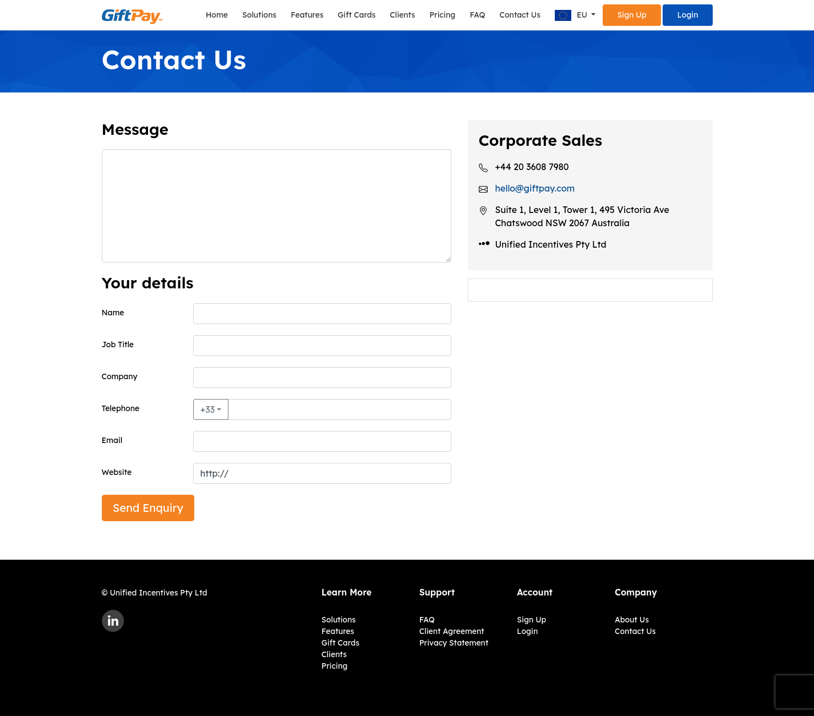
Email (112, 440)
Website (117, 472)
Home (217, 15)
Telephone (121, 408)
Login (687, 15)
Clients (402, 15)
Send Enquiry (148, 508)
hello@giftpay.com (535, 188)
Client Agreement (451, 631)
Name (113, 313)
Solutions (259, 15)
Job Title (118, 344)
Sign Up (631, 15)
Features (307, 15)
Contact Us (519, 15)
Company (120, 376)
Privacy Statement (454, 643)
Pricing (442, 15)
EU (572, 15)
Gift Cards (357, 15)
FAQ (477, 15)
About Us (632, 620)
